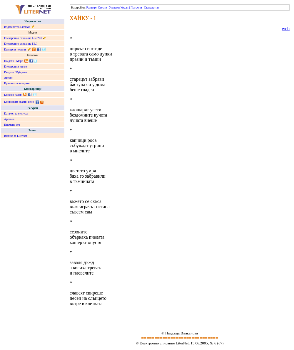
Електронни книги (15, 66)
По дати (9, 61)
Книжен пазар (13, 94)
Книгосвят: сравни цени (19, 101)
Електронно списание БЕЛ (20, 43)
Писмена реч (12, 124)
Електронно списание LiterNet (23, 38)
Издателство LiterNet (17, 26)
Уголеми (114, 7)
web (286, 28)
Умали (124, 7)
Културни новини (15, 49)
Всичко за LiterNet (15, 135)
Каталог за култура (16, 113)
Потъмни (136, 7)
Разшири (91, 7)
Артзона (9, 119)
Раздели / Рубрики (15, 72)
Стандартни (151, 7)
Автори (8, 77)
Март (19, 61)
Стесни (102, 7)
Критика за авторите (17, 83)
